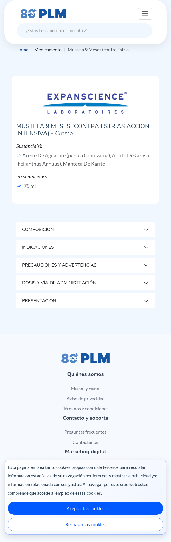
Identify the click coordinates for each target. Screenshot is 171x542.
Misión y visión (85, 388)
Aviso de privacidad (86, 398)
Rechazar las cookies (85, 524)
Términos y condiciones (85, 408)
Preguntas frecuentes (85, 431)
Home (22, 49)
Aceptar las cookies (85, 508)
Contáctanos (85, 442)
